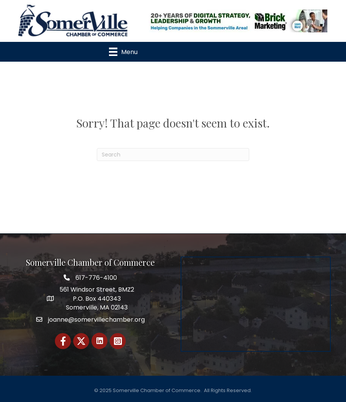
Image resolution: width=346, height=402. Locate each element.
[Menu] (123, 52)
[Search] (173, 154)
